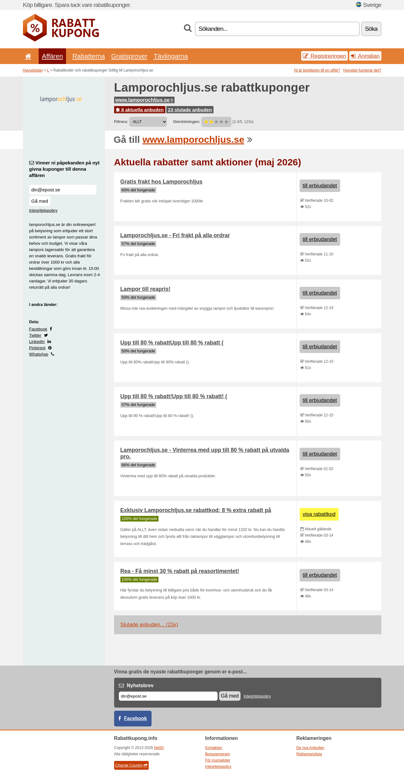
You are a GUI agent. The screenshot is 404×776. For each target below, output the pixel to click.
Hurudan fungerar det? (362, 70)
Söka (371, 28)
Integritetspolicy (43, 210)
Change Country (131, 765)
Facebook (38, 329)
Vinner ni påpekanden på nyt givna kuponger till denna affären (64, 169)
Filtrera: (121, 122)
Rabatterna (88, 56)
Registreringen (324, 56)
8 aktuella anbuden (140, 109)
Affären (52, 56)
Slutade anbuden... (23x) (149, 625)
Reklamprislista (309, 754)
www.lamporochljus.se (144, 100)
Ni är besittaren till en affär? (317, 70)
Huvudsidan (33, 70)
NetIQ (159, 748)
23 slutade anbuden (190, 109)
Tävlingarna (170, 56)
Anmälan (365, 56)
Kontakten (213, 748)
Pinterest (37, 347)
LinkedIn (37, 341)
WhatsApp (38, 354)
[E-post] (168, 696)
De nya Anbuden (310, 748)
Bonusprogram (217, 754)
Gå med (39, 201)
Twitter (35, 335)
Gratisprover (129, 56)
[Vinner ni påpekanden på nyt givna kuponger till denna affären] (63, 190)
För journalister (217, 760)
